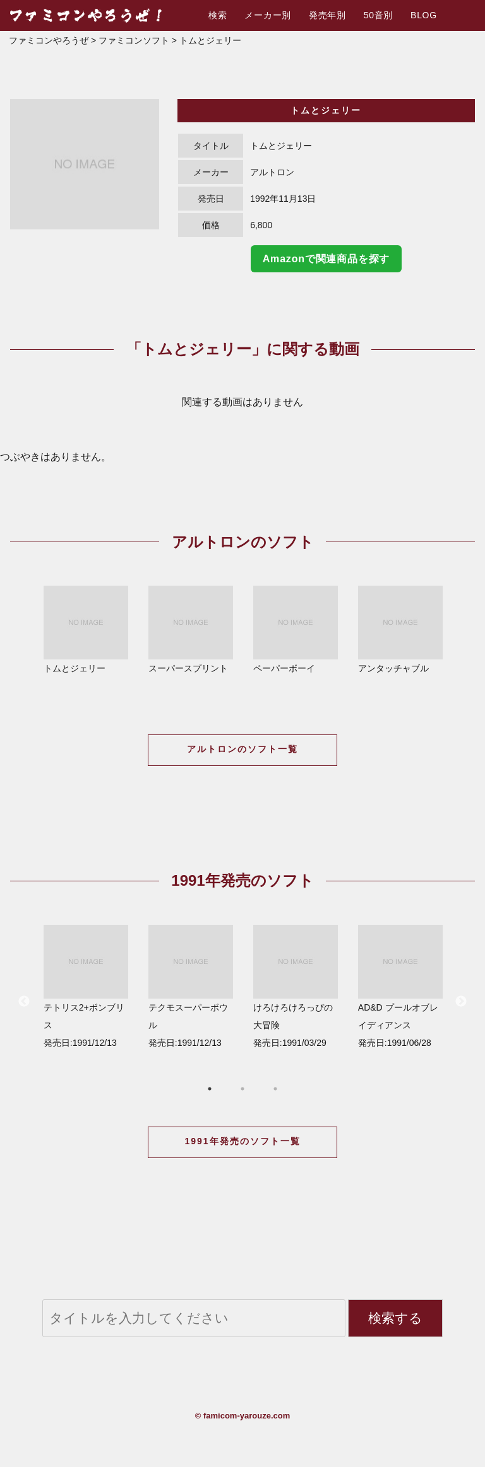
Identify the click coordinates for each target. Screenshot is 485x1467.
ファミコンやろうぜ (48, 40)
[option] (84, 164)
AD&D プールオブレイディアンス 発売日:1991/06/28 (400, 986)
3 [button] (275, 1088)
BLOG (423, 15)
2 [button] (242, 1088)
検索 (217, 15)
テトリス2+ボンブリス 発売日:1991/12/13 (86, 986)
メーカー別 (267, 15)
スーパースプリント (190, 629)
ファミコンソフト (134, 40)
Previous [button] (24, 1001)
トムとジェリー (86, 629)
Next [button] (461, 1001)
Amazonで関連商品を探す (326, 258)
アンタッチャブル (400, 629)
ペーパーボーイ (295, 629)
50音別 (378, 15)
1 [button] (209, 1088)
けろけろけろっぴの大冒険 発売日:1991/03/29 (295, 986)
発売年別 (327, 15)
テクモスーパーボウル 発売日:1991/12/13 (190, 986)
